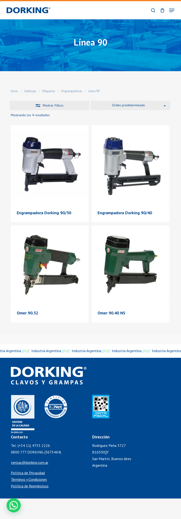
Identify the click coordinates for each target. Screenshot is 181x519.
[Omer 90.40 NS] (130, 264)
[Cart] (162, 10)
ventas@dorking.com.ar (29, 462)
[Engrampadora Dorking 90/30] (50, 164)
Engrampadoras (71, 91)
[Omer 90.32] (50, 264)
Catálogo (30, 91)
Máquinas (48, 91)
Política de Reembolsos (30, 486)
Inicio (14, 91)
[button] (171, 10)
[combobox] (130, 105)
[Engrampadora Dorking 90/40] (130, 164)
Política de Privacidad (28, 472)
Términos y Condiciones (29, 479)
